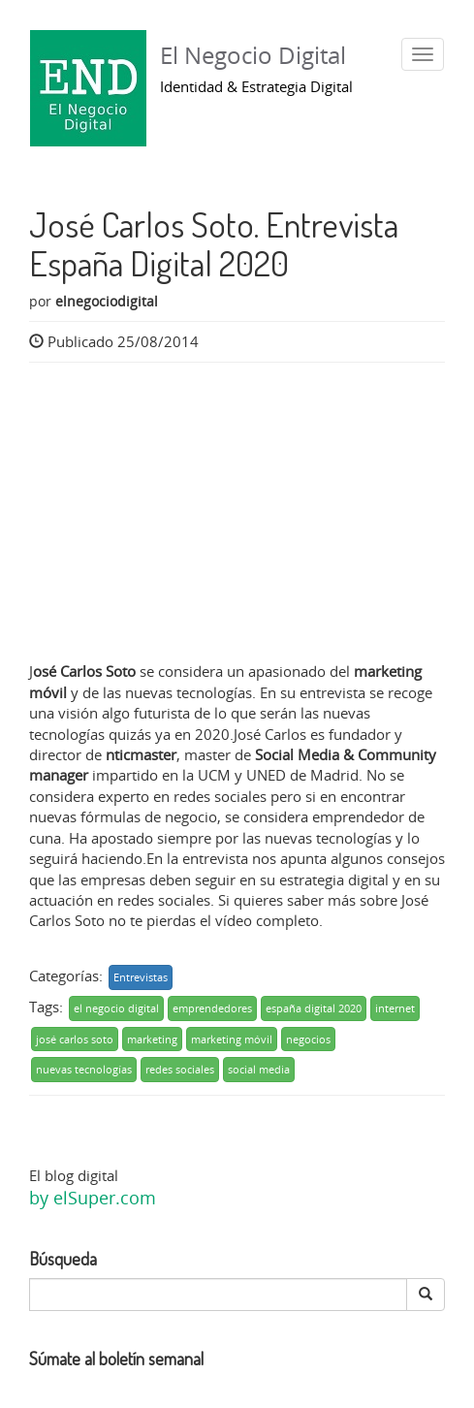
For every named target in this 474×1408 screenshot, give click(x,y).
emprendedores (212, 1008)
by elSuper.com (92, 1197)
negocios (308, 1039)
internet (395, 1008)
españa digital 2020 (314, 1008)
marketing (152, 1039)
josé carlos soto (74, 1039)
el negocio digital (116, 1008)
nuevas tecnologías (84, 1069)
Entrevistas (140, 977)
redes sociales (179, 1069)
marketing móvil (231, 1039)
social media (259, 1069)
